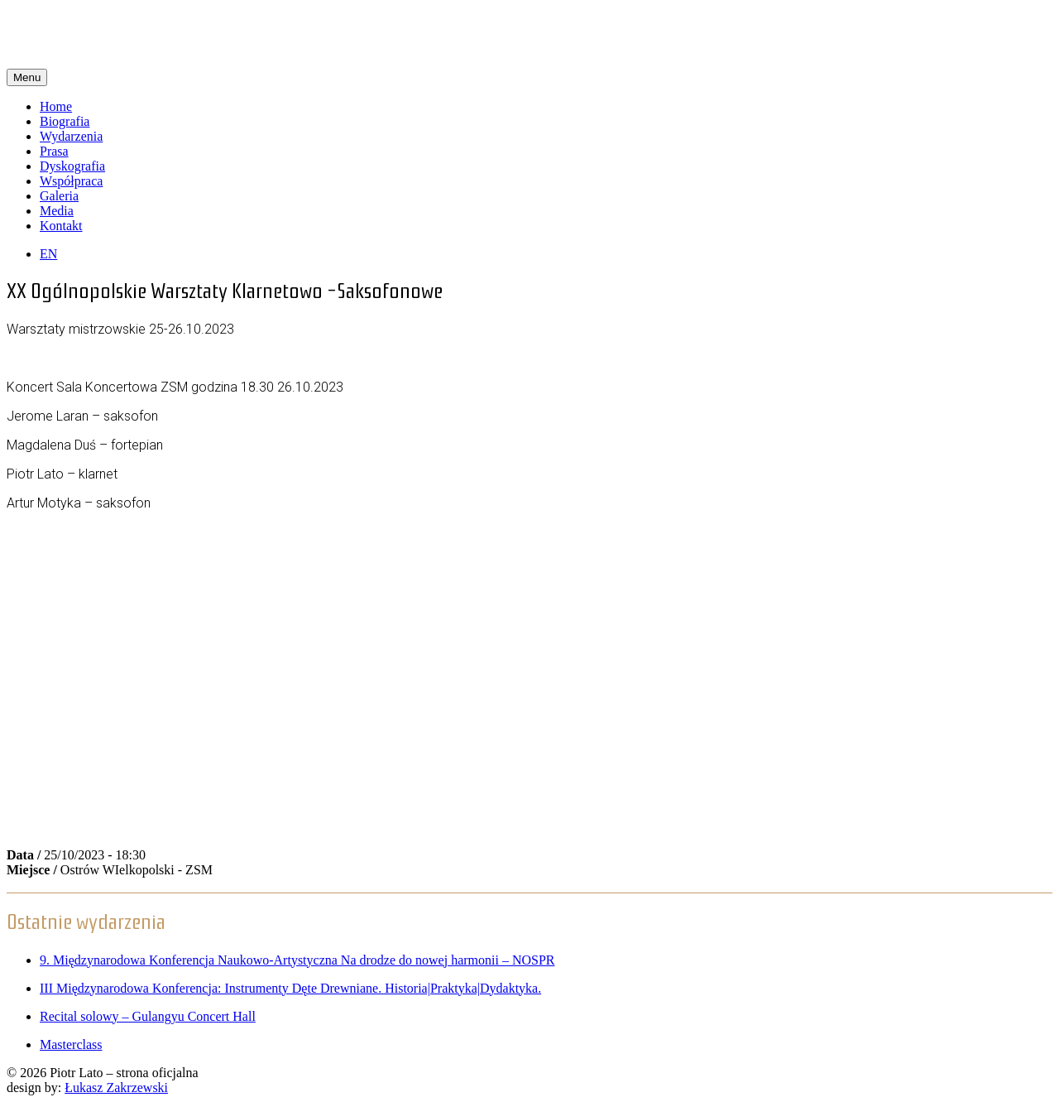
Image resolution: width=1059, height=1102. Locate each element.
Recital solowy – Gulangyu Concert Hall (148, 1016)
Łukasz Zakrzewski (116, 1087)
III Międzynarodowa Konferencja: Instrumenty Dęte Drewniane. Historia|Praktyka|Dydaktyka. (290, 988)
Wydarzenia (71, 136)
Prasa (54, 151)
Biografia (64, 121)
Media (57, 211)
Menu (27, 77)
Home (56, 106)
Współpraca (71, 181)
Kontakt (61, 226)
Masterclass (71, 1044)
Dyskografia (72, 166)
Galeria (59, 196)
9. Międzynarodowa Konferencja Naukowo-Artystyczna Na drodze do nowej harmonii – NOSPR (297, 960)
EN (48, 254)
